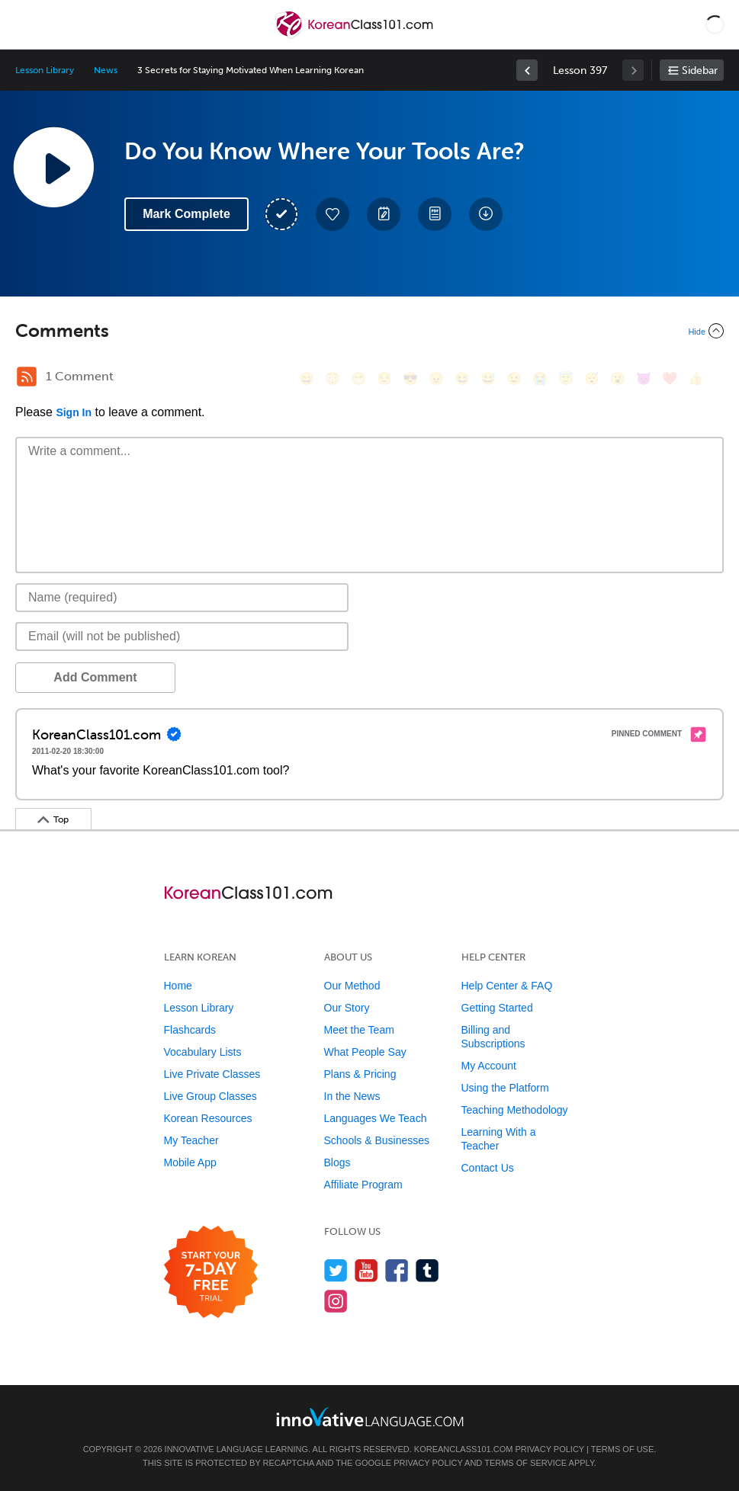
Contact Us (487, 1168)
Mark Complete (186, 213)
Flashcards (190, 1030)
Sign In (74, 412)
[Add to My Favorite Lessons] (332, 214)
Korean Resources (208, 1118)
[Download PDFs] (434, 214)
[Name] (182, 597)
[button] (715, 24)
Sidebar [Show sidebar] (700, 70)
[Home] (356, 35)
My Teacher (191, 1140)
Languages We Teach (375, 1118)
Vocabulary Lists (203, 1052)
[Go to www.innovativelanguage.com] (370, 1416)
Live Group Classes (210, 1096)
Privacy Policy (550, 1449)
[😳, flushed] (332, 378)
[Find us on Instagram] (336, 1301)
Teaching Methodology (514, 1110)
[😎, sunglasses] (410, 378)
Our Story (347, 1008)
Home (178, 986)
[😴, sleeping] (592, 378)
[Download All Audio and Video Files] (486, 214)
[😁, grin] (358, 378)
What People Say (365, 1052)
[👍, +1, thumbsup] (695, 378)
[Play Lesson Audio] (53, 167)
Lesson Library (44, 70)
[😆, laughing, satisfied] (462, 378)
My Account (488, 1066)
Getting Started (497, 1008)
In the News (352, 1096)
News (105, 70)
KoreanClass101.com (463, 1449)
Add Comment (95, 677)
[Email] (182, 636)
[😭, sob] (540, 378)
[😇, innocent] (566, 378)
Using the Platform (505, 1088)
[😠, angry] (436, 378)
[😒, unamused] (384, 378)
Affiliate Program (363, 1184)
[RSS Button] (26, 376)
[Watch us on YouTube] (366, 1270)
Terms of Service (525, 1462)
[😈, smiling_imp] (644, 378)
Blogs (337, 1162)
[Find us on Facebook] (397, 1270)
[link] (527, 70)
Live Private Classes (212, 1074)
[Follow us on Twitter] (336, 1270)
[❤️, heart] (670, 378)
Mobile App (190, 1162)
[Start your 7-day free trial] (211, 1272)
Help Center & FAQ (507, 986)
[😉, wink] (514, 378)
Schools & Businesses (377, 1140)
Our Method (352, 986)
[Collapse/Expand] (369, 331)
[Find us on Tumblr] (427, 1270)
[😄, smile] (307, 378)
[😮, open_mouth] (618, 378)
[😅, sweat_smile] (488, 378)
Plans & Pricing (360, 1074)
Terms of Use (622, 1449)
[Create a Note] (383, 214)
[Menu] (24, 24)
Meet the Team (359, 1030)
